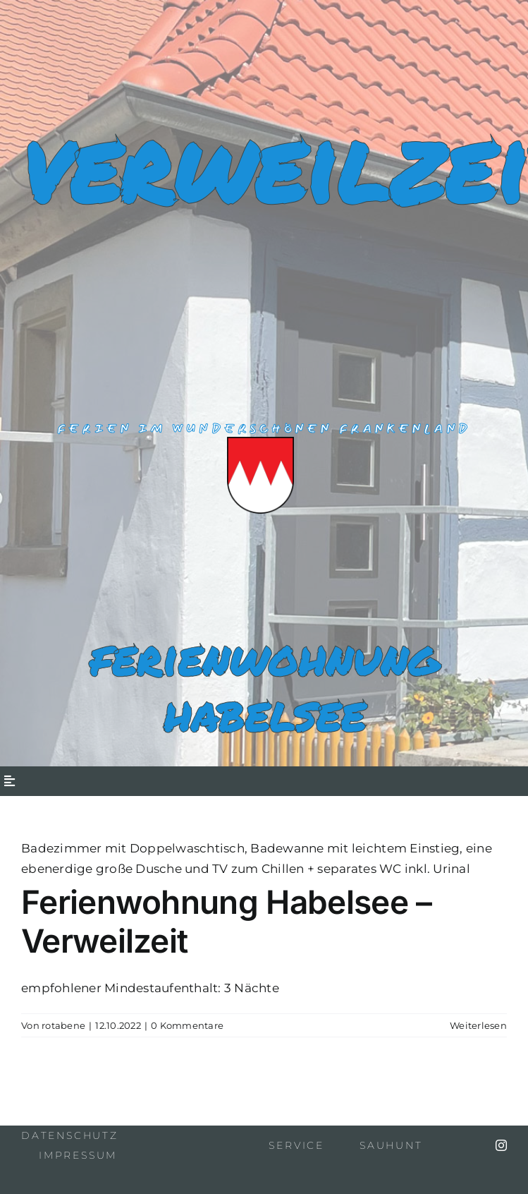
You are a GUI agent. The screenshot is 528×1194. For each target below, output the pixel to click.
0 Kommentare (187, 1025)
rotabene (63, 1025)
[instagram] (501, 1145)
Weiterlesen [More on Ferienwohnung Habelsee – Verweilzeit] (478, 1025)
